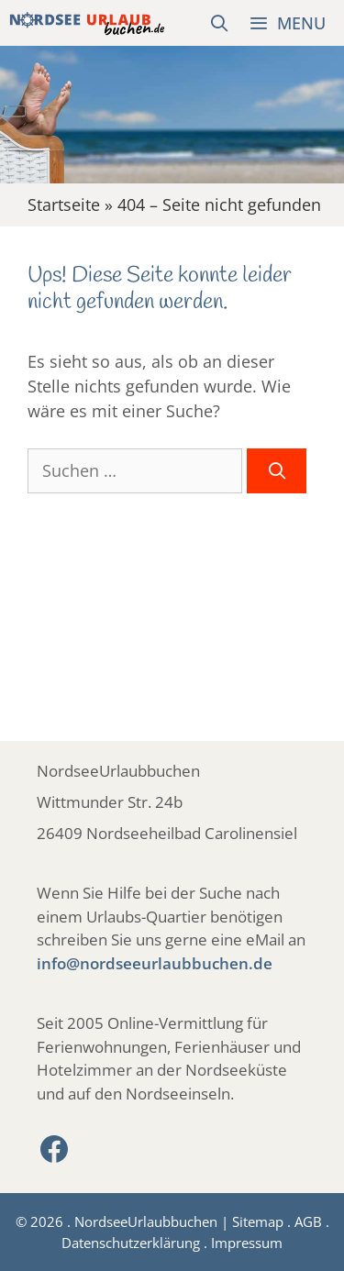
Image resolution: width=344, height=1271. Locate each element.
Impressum (247, 1242)
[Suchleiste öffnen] (219, 23)
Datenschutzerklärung (130, 1242)
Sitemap (257, 1221)
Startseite (64, 204)
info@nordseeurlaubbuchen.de (154, 963)
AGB (308, 1221)
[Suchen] (276, 470)
